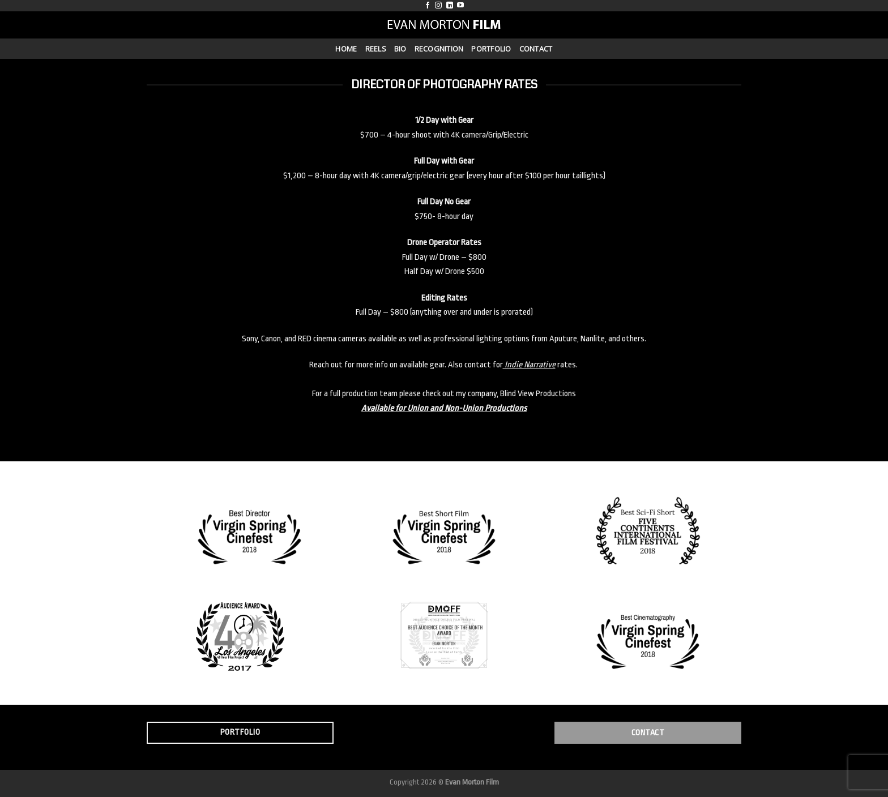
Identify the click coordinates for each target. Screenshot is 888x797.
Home (346, 49)
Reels (375, 49)
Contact (536, 49)
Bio (400, 49)
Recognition (439, 49)
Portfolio (491, 49)
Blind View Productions (538, 393)
